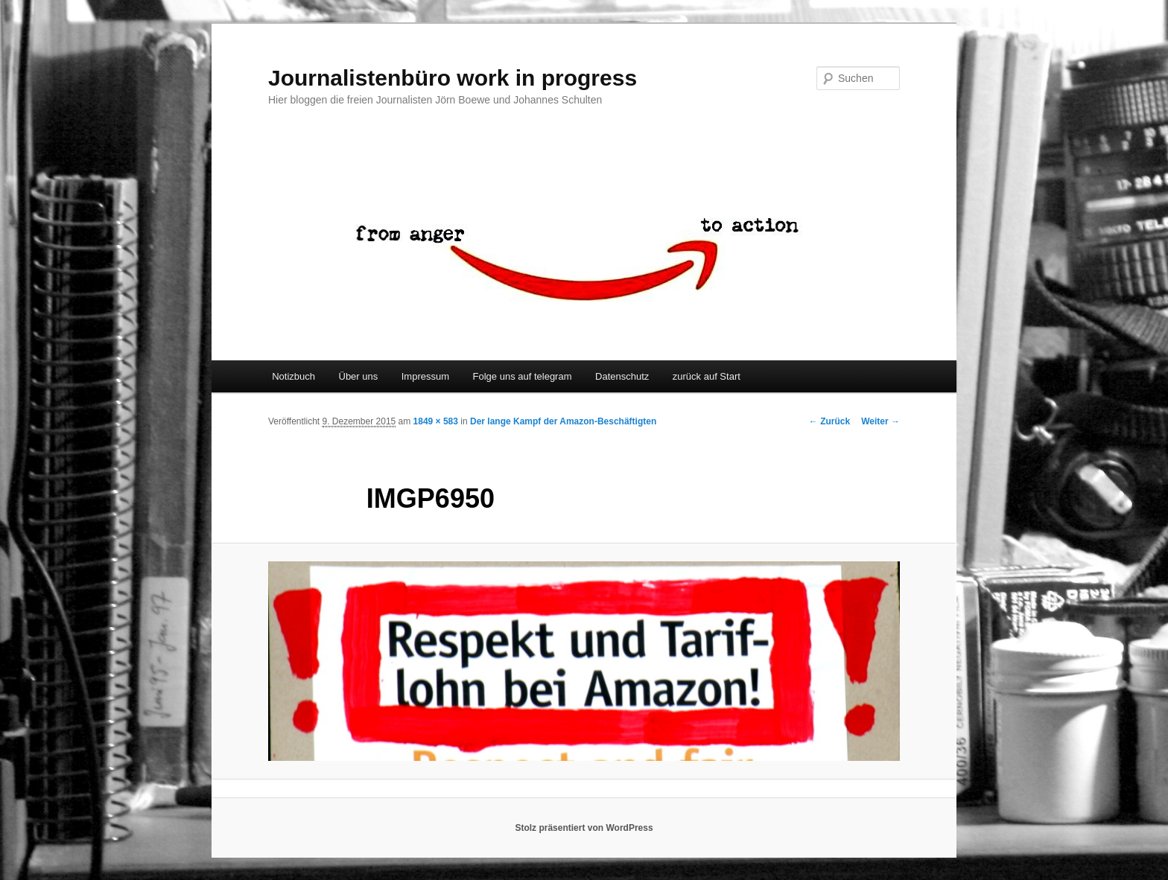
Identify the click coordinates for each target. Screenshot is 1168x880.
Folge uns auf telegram (522, 376)
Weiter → (880, 421)
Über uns (358, 376)
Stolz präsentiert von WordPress (584, 828)
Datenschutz (622, 376)
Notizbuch (293, 376)
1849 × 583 (435, 421)
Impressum (425, 376)
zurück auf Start (706, 376)
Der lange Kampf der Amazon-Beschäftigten (563, 421)
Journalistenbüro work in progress (452, 78)
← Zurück (829, 421)
